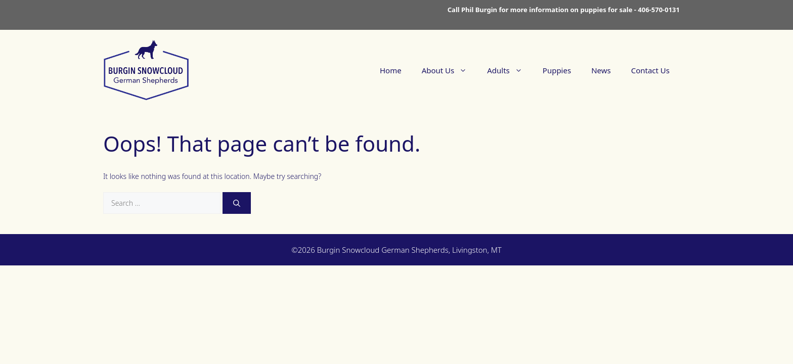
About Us (449, 70)
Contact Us (650, 70)
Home (391, 70)
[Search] (237, 203)
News (601, 70)
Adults (510, 70)
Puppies (557, 70)
